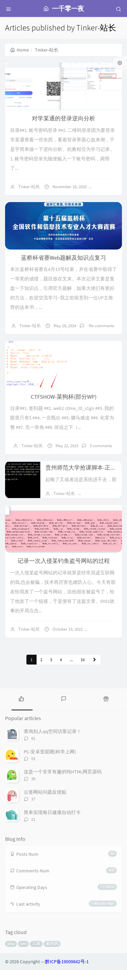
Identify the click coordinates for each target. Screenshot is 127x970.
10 (83, 659)
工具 (36, 943)
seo (23, 943)
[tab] (21, 698)
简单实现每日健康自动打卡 (52, 812)
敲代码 (52, 943)
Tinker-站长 (29, 187)
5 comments (101, 446)
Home (19, 50)
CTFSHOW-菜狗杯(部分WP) (64, 396)
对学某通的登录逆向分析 (63, 118)
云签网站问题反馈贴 (45, 792)
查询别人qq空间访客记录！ (52, 731)
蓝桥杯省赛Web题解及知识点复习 (63, 257)
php (11, 943)
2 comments (105, 629)
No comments (111, 187)
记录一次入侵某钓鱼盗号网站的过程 (64, 561)
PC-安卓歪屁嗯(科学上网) (50, 752)
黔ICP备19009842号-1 (67, 961)
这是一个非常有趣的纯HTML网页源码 (63, 772)
